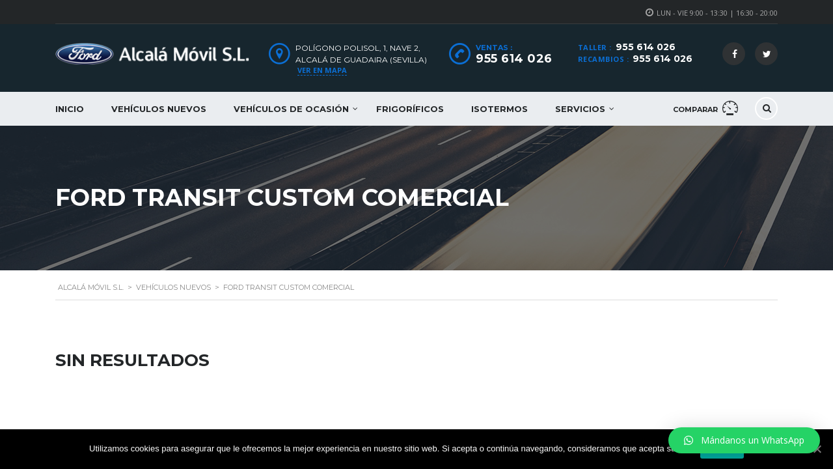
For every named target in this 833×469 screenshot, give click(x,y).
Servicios (580, 109)
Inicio (69, 109)
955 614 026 (646, 47)
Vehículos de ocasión (291, 109)
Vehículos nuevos (158, 109)
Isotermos (499, 109)
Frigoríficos (410, 109)
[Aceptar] (816, 448)
